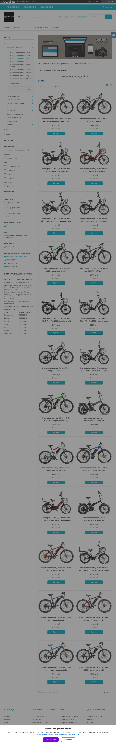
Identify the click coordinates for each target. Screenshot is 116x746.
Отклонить (68, 739)
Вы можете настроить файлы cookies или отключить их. (57, 734)
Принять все (51, 739)
